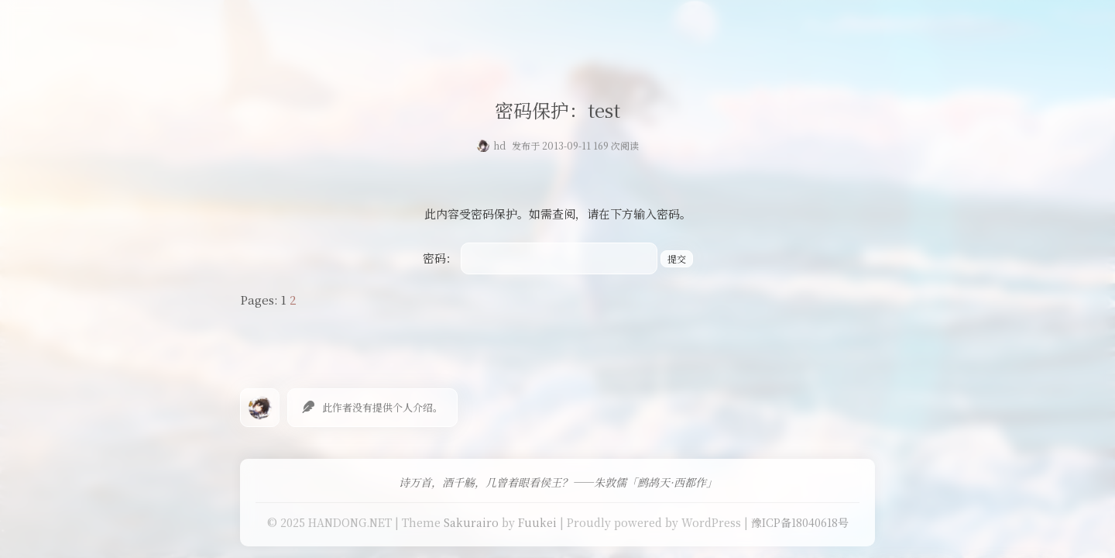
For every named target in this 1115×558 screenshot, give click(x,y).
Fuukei (537, 522)
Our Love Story (397, 27)
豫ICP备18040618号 (800, 522)
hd (499, 145)
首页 (322, 27)
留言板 (655, 27)
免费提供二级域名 (505, 27)
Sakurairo (471, 522)
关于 (704, 27)
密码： (540, 258)
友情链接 (595, 27)
